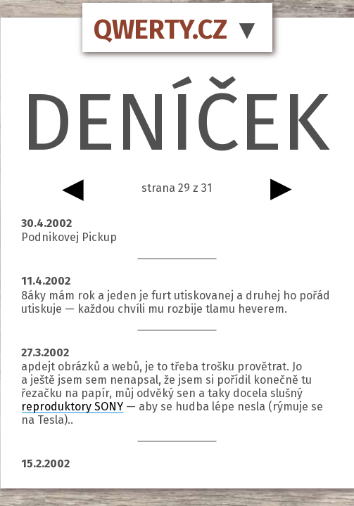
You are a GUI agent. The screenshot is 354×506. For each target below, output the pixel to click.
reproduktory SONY (72, 406)
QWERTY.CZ (160, 29)
